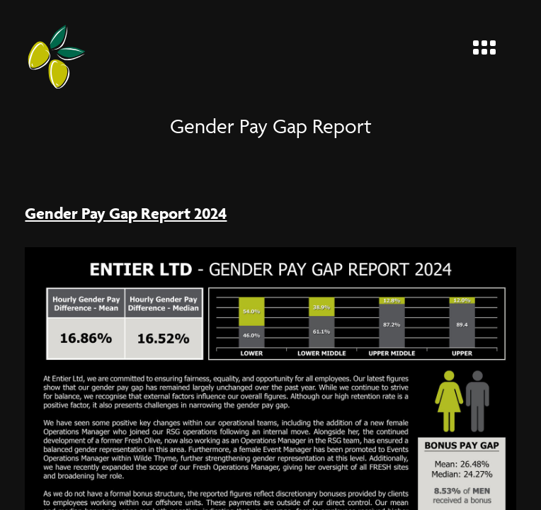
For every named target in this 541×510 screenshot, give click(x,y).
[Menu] (490, 44)
